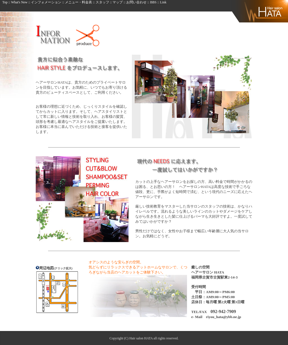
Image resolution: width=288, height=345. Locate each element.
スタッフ (102, 2)
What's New (19, 2)
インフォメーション (46, 2)
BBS (154, 2)
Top (5, 2)
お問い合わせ (136, 2)
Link (163, 2)
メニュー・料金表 (78, 2)
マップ (117, 2)
